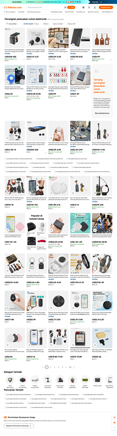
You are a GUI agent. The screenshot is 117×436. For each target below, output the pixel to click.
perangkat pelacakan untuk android (80, 403)
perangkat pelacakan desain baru (44, 394)
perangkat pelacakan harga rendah (40, 171)
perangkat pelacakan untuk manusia (41, 407)
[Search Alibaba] (45, 7)
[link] (114, 417)
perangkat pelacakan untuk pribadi (92, 394)
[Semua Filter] (11, 23)
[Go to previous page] (43, 367)
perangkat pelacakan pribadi (36, 403)
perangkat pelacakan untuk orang (76, 159)
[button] (65, 7)
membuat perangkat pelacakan (58, 167)
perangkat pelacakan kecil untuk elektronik (67, 171)
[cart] (89, 7)
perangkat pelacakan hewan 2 (97, 399)
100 (70, 367)
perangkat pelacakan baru (38, 399)
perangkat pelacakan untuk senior (15, 171)
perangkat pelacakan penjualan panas (87, 163)
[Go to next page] (74, 367)
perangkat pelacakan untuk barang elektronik (18, 159)
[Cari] (71, 7)
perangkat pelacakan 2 (77, 399)
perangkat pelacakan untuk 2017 (39, 163)
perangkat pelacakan (38, 167)
